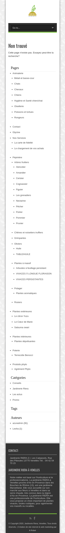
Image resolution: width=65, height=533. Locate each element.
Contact (16, 126)
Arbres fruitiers (21, 162)
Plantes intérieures (22, 336)
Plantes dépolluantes (24, 341)
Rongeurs (19, 117)
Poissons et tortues (24, 112)
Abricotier (21, 167)
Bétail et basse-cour (24, 78)
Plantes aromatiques (26, 293)
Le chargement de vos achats (29, 148)
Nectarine (21, 200)
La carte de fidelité (23, 142)
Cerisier (20, 178)
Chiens (17, 95)
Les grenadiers (23, 195)
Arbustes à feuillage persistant (31, 268)
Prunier (19, 223)
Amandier (21, 172)
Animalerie (18, 73)
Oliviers (18, 243)
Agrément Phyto (22, 369)
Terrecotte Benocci (23, 355)
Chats (17, 83)
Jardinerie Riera (21, 388)
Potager (18, 288)
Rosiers (18, 302)
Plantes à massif (22, 263)
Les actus (17, 394)
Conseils (17, 383)
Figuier (19, 189)
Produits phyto (20, 364)
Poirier (19, 212)
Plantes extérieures (22, 311)
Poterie (16, 350)
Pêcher (19, 206)
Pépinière (17, 157)
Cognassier (22, 184)
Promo (16, 400)
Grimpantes (20, 238)
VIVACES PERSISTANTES (29, 279)
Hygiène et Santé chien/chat (28, 100)
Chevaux (18, 89)
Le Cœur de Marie (23, 322)
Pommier (20, 217)
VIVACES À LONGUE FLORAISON (34, 273)
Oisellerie (19, 106)
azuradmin (18, 423)
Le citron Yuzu (21, 316)
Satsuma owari (21, 327)
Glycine (16, 132)
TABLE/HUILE (23, 254)
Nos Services (19, 138)
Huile (18, 248)
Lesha (16, 428)
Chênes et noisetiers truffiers (28, 232)
